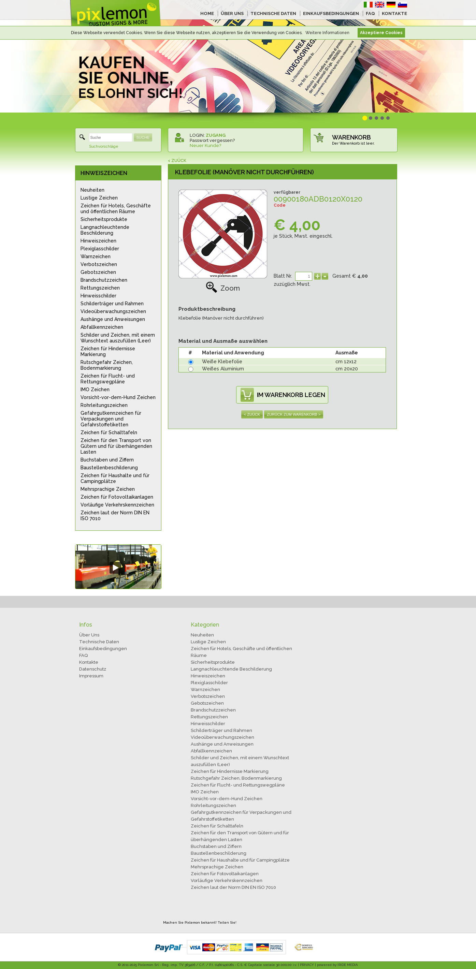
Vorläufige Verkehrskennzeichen (117, 505)
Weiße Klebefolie (222, 361)
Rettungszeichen (100, 288)
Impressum (91, 675)
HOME (207, 13)
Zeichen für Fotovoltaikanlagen (117, 497)
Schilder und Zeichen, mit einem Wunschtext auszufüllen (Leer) (118, 337)
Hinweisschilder (98, 295)
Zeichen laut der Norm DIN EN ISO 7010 (115, 515)
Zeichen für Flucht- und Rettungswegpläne (108, 378)
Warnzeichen (96, 256)
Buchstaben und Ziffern (107, 460)
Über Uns (89, 634)
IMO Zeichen (95, 389)
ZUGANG (216, 135)
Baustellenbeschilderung (109, 467)
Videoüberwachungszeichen (113, 311)
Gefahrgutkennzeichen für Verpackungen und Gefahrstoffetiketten (111, 418)
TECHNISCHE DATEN (273, 13)
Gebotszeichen (98, 272)
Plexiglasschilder (100, 248)
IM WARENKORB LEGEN (291, 394)
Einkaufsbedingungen (103, 648)
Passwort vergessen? (212, 140)
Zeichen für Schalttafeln (109, 432)
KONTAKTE (394, 13)
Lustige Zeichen (99, 198)
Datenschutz (92, 669)
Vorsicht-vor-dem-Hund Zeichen (118, 397)
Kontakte (88, 662)
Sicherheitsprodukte (104, 219)
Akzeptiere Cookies (381, 32)
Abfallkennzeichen (102, 327)
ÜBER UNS (232, 13)
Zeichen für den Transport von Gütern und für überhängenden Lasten (116, 446)
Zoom (223, 288)
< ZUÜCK (177, 160)
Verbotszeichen (99, 264)
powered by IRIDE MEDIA (337, 965)
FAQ (370, 13)
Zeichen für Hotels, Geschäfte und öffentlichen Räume (116, 208)
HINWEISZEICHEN (104, 173)
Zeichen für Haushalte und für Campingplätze (115, 478)
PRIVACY (307, 965)
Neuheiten (92, 190)
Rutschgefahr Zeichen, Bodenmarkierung (107, 365)
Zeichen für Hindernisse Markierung (108, 351)
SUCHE (143, 137)
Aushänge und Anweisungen (113, 319)
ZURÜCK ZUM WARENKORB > (293, 414)
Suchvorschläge (103, 146)
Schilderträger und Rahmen (112, 303)
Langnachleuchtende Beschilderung (105, 230)
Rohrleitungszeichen (104, 405)
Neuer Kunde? (205, 145)
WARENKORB (351, 137)
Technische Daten (99, 641)
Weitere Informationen (327, 32)
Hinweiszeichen (98, 241)
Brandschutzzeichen (104, 280)
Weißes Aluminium (223, 368)
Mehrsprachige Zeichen (108, 489)
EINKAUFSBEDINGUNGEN (331, 13)
